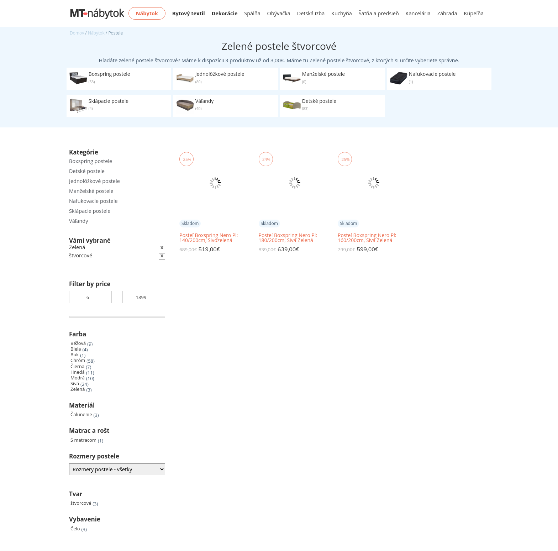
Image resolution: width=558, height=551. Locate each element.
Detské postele (87, 171)
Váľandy (78, 220)
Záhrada (447, 13)
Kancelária (418, 13)
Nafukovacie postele (93, 201)
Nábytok (96, 33)
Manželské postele (91, 191)
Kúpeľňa (474, 13)
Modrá (77, 378)
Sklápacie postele (89, 211)
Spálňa (252, 13)
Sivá (74, 383)
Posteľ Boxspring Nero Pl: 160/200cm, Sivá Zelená (367, 238)
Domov (77, 33)
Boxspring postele (90, 161)
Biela (75, 349)
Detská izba (311, 13)
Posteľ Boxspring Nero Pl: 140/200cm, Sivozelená (208, 238)
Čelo (75, 528)
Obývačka (278, 13)
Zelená (77, 389)
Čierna (77, 366)
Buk (74, 354)
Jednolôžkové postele (94, 181)
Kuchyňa (341, 13)
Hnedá (77, 372)
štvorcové (80, 503)
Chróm (77, 360)
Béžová (78, 343)
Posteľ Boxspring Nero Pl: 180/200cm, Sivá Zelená (288, 238)
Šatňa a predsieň (379, 13)
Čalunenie (81, 414)
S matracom (83, 440)
